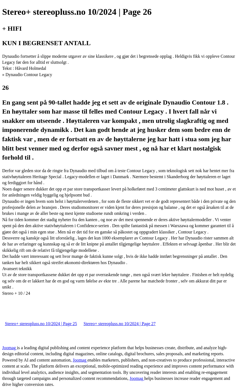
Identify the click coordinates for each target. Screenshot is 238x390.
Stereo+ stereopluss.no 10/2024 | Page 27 (120, 323)
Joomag (9, 347)
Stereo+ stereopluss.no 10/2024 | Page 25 (41, 323)
